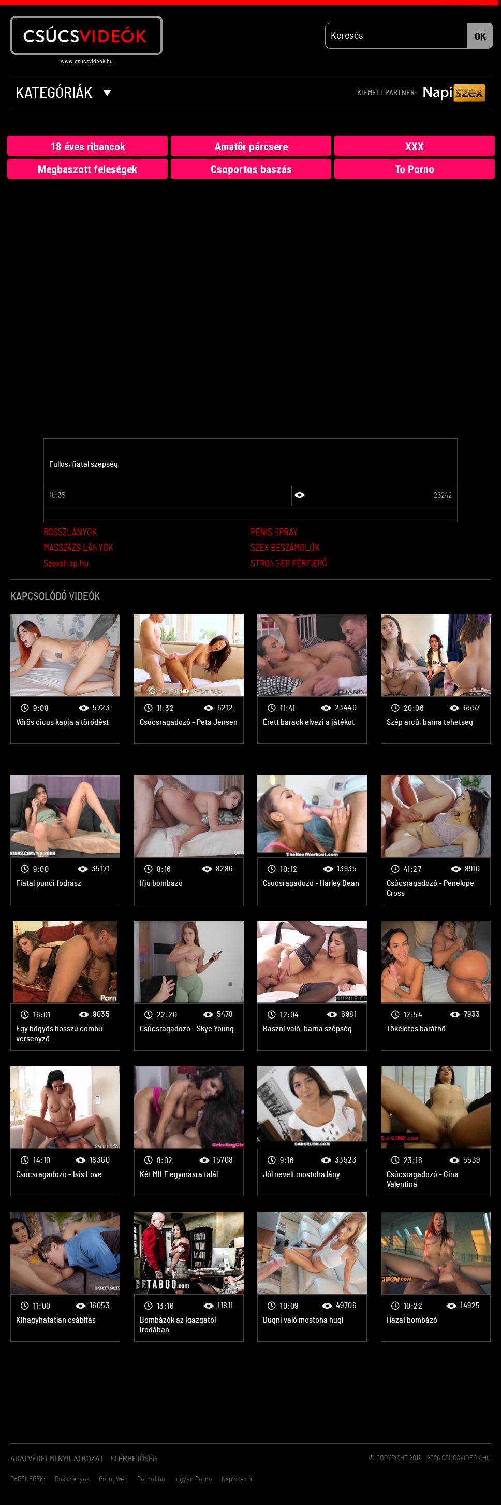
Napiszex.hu (239, 1479)
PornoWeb (113, 1479)
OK (480, 37)
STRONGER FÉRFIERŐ (288, 564)
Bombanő (65, 679)
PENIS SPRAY (274, 533)
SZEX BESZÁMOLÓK (284, 548)
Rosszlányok (72, 1479)
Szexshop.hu (66, 564)
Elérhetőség (133, 1459)
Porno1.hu (151, 1479)
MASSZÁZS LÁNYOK (78, 548)
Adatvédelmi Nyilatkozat (57, 1459)
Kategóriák (63, 93)
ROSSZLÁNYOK (70, 533)
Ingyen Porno (193, 1479)
